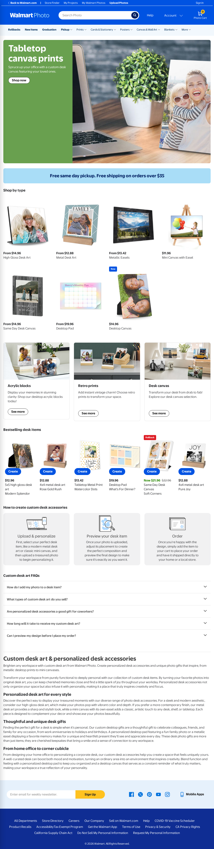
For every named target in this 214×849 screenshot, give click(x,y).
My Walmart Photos (93, 2)
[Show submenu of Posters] (131, 29)
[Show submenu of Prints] (85, 29)
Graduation (49, 29)
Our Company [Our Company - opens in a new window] (94, 821)
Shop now (19, 80)
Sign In (200, 2)
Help (150, 15)
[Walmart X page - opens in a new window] (140, 794)
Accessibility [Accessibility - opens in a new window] (45, 827)
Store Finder (52, 2)
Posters (125, 29)
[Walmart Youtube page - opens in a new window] (158, 794)
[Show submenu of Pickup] (71, 29)
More (185, 29)
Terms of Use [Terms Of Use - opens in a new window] (131, 827)
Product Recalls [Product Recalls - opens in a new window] (20, 827)
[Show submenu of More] (190, 29)
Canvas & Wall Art (147, 29)
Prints (80, 29)
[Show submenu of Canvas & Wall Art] (159, 29)
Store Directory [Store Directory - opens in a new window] (53, 821)
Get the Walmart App (102, 827)
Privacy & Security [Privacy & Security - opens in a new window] (158, 827)
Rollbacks (14, 29)
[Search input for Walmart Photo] (95, 15)
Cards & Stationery (102, 29)
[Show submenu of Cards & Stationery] (115, 29)
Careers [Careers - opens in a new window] (74, 821)
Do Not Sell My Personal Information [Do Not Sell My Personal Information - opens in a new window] (102, 833)
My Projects (71, 2)
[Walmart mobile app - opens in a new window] (192, 794)
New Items (31, 29)
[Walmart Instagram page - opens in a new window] (167, 794)
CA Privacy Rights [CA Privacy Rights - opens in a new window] (188, 827)
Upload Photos (119, 2)
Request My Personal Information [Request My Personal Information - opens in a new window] (156, 833)
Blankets (169, 29)
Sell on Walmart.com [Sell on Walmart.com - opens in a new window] (123, 821)
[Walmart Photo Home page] (29, 15)
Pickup (65, 29)
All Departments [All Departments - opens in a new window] (25, 821)
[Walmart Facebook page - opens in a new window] (131, 794)
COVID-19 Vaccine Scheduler (175, 821)
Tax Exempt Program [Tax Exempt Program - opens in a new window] (68, 827)
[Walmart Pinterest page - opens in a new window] (149, 794)
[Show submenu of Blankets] (176, 29)
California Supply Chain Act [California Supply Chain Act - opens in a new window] (53, 833)
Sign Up (90, 794)
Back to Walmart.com (22, 2)
